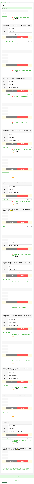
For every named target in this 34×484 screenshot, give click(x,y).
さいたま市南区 (4, 467)
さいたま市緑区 (7, 467)
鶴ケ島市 (10, 469)
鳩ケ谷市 (30, 468)
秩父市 (24, 469)
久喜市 (15, 467)
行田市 (24, 467)
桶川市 (10, 467)
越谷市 (14, 468)
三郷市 (22, 468)
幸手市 (16, 467)
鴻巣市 (13, 467)
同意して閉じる (4, 482)
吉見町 (8, 468)
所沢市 (11, 469)
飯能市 (13, 469)
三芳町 (27, 469)
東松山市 (7, 468)
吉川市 (23, 468)
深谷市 (21, 469)
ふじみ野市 (4, 469)
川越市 (28, 467)
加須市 (21, 467)
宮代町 (26, 469)
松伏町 (17, 468)
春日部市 (12, 468)
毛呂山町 (30, 469)
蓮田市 (20, 467)
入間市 (3, 468)
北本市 (11, 467)
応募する (22, 37)
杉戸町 (15, 468)
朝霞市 (14, 469)
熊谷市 (26, 467)
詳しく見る (11, 37)
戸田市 (25, 468)
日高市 (5, 468)
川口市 (28, 468)
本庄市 (23, 469)
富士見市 (6, 469)
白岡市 (18, 467)
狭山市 (29, 467)
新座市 (18, 469)
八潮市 (20, 468)
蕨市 (26, 468)
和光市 (16, 469)
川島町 (10, 468)
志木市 (19, 469)
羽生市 (23, 467)
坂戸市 (8, 469)
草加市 (18, 468)
